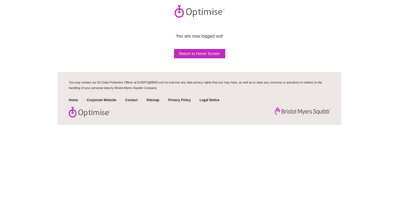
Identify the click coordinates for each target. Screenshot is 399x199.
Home (73, 100)
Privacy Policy (179, 100)
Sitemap (152, 100)
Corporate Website (101, 100)
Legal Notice (209, 100)
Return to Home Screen (199, 53)
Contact (131, 100)
